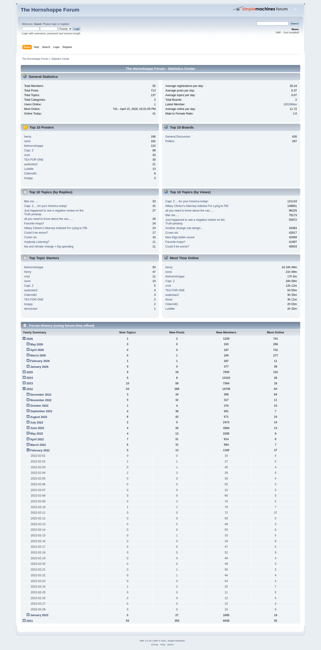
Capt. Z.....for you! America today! (45, 206)
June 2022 (37, 428)
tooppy (28, 178)
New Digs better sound (179, 237)
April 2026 (37, 350)
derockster (31, 308)
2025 (30, 372)
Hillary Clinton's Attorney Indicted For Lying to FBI (55, 228)
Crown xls (30, 237)
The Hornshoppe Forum (50, 10)
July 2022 (36, 422)
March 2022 (38, 445)
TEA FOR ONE (34, 159)
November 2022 (40, 400)
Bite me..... (31, 201)
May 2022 (36, 433)
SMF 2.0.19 (145, 640)
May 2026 (36, 344)
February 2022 (40, 450)
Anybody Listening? (36, 242)
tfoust (169, 299)
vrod (27, 155)
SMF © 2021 (159, 640)
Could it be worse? (36, 232)
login (54, 24)
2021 (30, 621)
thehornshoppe (33, 145)
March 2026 (38, 355)
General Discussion (177, 136)
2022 (30, 389)
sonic (27, 141)
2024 (30, 377)
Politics (170, 141)
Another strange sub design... (184, 228)
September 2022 (41, 411)
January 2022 (39, 615)
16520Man (290, 104)
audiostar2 (31, 164)
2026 (30, 339)
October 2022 (39, 405)
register (65, 24)
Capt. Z (29, 150)
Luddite (29, 169)
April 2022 (37, 439)
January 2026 (39, 366)
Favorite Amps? (34, 223)
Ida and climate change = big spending (49, 246)
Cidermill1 (30, 173)
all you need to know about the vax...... (48, 219)
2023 (30, 383)
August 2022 (38, 417)
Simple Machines (176, 640)
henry (27, 136)
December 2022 (40, 394)
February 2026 (40, 361)
